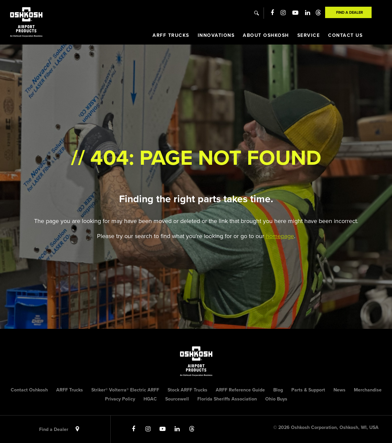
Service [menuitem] (308, 35)
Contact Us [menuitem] (345, 35)
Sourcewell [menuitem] (177, 398)
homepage (280, 236)
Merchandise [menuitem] (368, 389)
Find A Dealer (349, 12)
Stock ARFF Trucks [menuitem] (187, 389)
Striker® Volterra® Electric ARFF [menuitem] (125, 389)
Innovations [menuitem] (216, 35)
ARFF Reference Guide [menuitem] (240, 389)
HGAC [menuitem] (150, 398)
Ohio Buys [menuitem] (276, 398)
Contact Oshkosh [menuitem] (29, 389)
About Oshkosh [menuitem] (266, 35)
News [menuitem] (339, 389)
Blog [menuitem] (278, 389)
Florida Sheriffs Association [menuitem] (227, 398)
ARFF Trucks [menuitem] (171, 35)
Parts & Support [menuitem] (308, 389)
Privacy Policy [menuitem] (120, 398)
